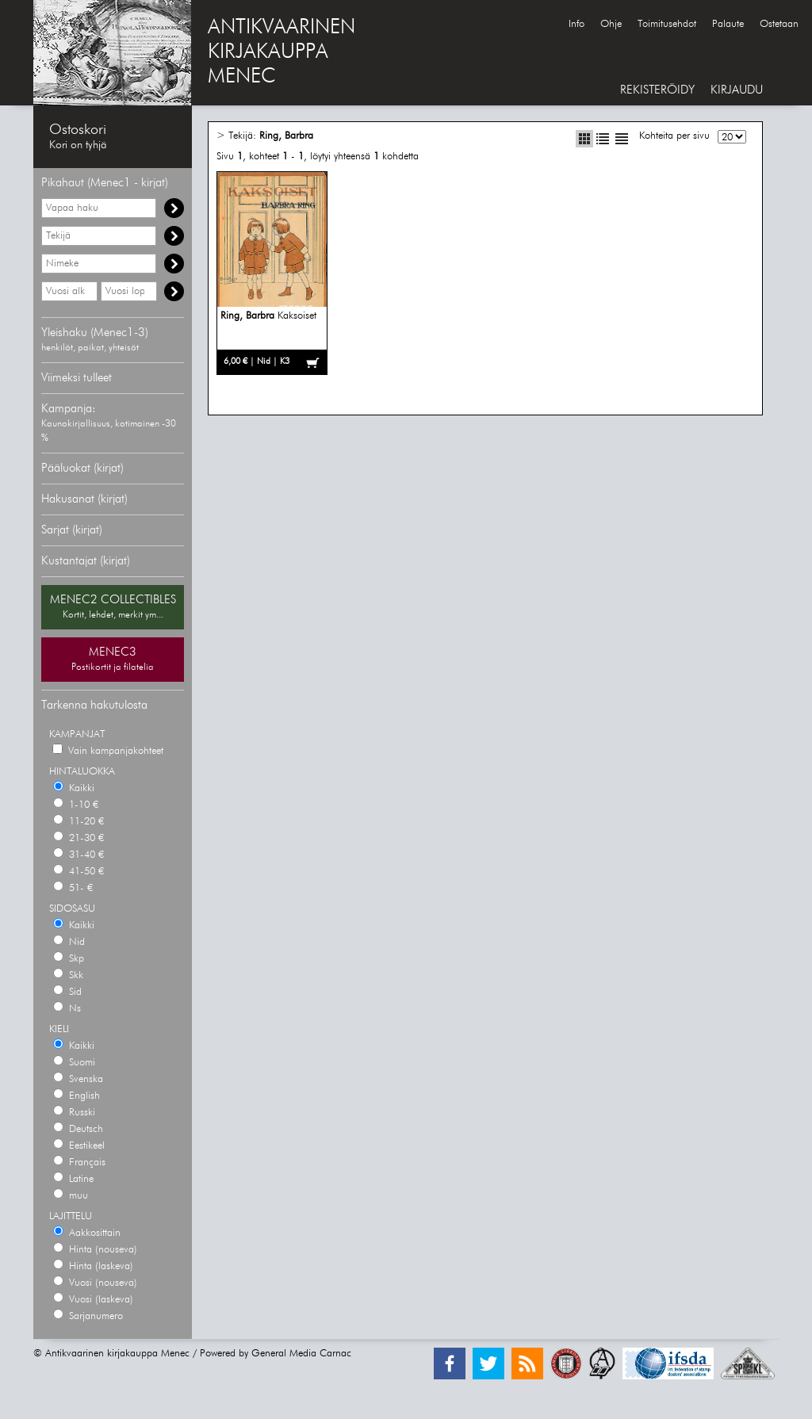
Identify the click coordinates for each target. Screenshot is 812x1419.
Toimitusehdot (667, 24)
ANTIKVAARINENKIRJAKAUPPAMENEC (281, 52)
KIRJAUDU (736, 90)
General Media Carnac (301, 1353)
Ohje (611, 24)
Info (576, 24)
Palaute (728, 24)
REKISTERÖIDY (657, 90)
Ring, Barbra (286, 136)
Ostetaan (779, 24)
